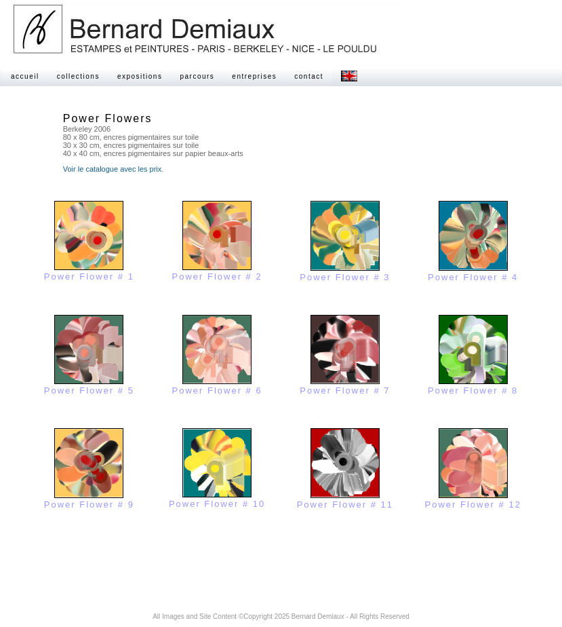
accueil (25, 76)
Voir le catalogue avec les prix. (113, 169)
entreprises (254, 76)
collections (78, 76)
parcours (197, 76)
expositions (140, 76)
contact (308, 76)
